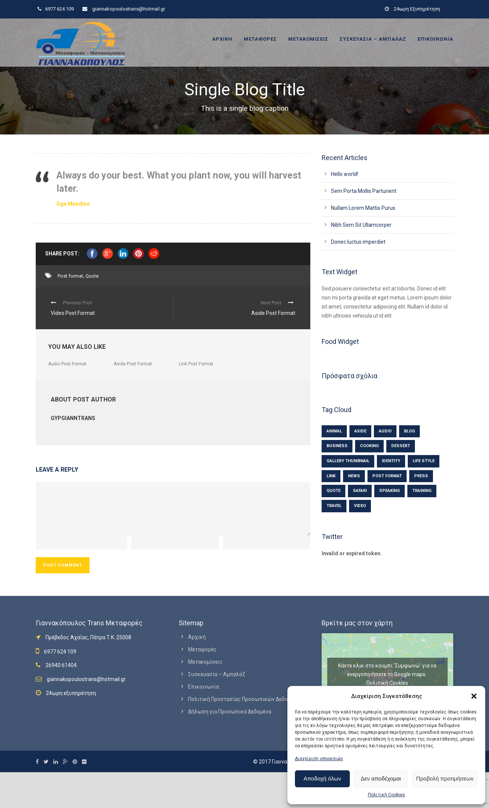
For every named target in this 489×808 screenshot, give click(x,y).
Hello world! (344, 174)
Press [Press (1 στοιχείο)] (421, 475)
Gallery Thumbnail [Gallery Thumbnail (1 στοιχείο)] (348, 460)
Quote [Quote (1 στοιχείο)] (333, 490)
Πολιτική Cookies (386, 794)
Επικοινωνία (435, 39)
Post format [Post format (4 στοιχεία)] (387, 475)
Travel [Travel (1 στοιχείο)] (334, 505)
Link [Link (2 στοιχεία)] (331, 475)
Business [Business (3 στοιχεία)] (337, 445)
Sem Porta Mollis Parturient (363, 191)
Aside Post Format (133, 364)
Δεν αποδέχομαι (381, 778)
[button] (474, 696)
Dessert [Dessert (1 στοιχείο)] (400, 445)
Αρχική (222, 39)
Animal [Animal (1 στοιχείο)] (334, 431)
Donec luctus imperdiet (358, 242)
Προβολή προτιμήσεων (445, 778)
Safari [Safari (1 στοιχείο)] (360, 490)
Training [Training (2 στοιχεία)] (421, 490)
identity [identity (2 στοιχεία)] (391, 460)
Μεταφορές (260, 39)
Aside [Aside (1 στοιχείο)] (360, 431)
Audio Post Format (67, 364)
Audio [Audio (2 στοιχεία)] (385, 431)
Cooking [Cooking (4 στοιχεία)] (369, 445)
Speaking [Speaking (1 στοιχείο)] (389, 490)
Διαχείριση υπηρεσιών (319, 758)
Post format (70, 276)
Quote (92, 276)
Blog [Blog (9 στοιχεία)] (409, 431)
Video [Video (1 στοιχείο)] (360, 505)
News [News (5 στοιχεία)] (354, 475)
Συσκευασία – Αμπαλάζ (373, 39)
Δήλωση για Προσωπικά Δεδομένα (229, 712)
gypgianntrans (73, 418)
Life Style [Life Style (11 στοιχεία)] (423, 460)
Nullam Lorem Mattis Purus (363, 208)
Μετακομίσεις (308, 39)
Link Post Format (196, 364)
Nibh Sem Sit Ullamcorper (361, 225)
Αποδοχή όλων (322, 778)
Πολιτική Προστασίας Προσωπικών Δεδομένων (245, 699)
